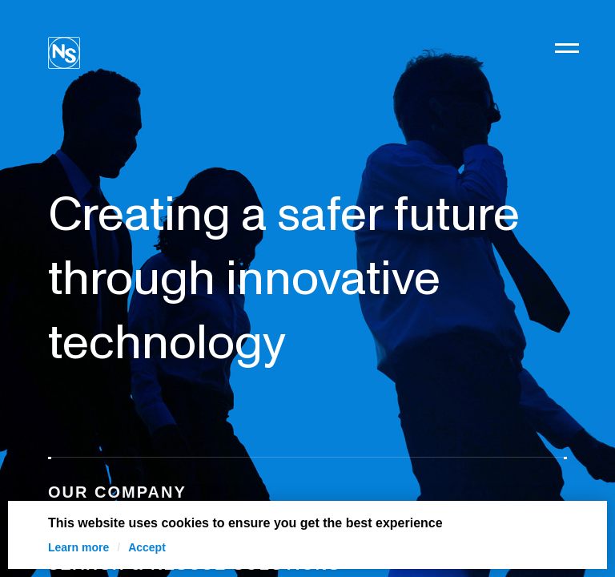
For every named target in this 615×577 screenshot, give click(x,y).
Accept (147, 547)
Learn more (78, 547)
